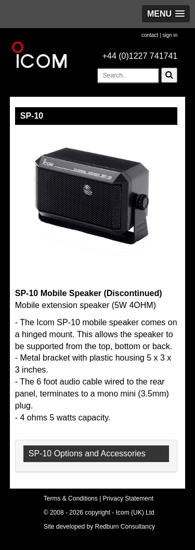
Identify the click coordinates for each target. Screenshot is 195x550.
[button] (166, 13)
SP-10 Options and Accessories (87, 453)
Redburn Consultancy (125, 526)
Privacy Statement (128, 498)
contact (149, 35)
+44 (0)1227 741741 (140, 56)
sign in (169, 35)
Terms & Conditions (71, 498)
